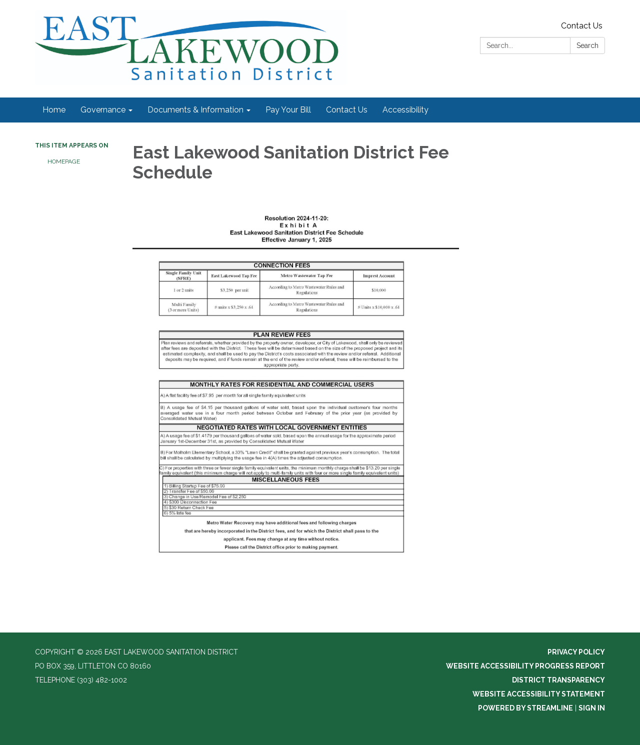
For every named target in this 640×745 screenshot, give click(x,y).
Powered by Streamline (525, 708)
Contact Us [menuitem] (347, 109)
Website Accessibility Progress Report (525, 666)
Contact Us (581, 25)
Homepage (64, 161)
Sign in (591, 708)
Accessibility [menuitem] (405, 109)
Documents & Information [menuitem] (196, 109)
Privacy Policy (576, 652)
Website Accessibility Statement (538, 694)
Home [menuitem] (54, 109)
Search (587, 46)
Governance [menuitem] (103, 109)
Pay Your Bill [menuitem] (288, 109)
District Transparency (558, 680)
